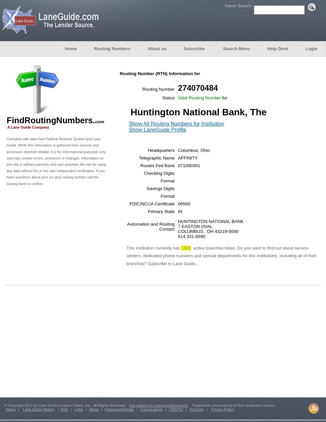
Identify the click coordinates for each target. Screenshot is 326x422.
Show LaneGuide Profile (157, 130)
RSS (64, 409)
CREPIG (176, 409)
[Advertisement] (56, 237)
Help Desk (277, 48)
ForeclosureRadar (119, 409)
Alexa (93, 409)
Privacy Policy (222, 409)
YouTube (196, 409)
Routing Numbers (112, 48)
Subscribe (194, 48)
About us (157, 48)
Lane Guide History (38, 409)
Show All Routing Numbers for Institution (176, 124)
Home (71, 48)
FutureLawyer (151, 409)
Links (79, 409)
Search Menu (236, 48)
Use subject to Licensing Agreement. (159, 405)
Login (311, 48)
